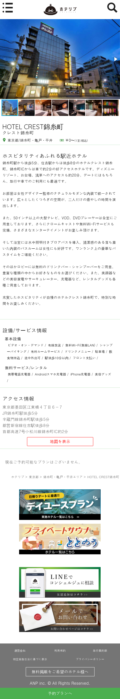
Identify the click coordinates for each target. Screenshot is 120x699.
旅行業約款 (100, 650)
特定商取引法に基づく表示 (30, 659)
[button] (115, 59)
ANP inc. (38, 683)
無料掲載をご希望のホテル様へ (60, 672)
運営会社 (19, 650)
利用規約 (60, 650)
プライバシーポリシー (90, 659)
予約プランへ (60, 693)
